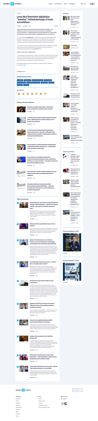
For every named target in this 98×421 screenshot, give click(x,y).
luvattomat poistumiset (37, 80)
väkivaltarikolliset (21, 82)
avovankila (19, 85)
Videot (65, 4)
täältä (24, 65)
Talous (17, 401)
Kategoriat (73, 4)
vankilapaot (20, 80)
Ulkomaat (18, 405)
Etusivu (50, 4)
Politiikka (19, 26)
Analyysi (18, 403)
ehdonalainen (44, 82)
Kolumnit (18, 414)
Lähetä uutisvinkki (42, 405)
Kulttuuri (18, 409)
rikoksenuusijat (27, 80)
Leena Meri (26, 85)
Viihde (17, 416)
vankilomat (51, 82)
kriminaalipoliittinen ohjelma (33, 82)
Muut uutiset (19, 407)
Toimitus (40, 403)
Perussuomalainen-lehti (44, 407)
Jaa (56, 26)
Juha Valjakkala (47, 80)
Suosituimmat (58, 4)
